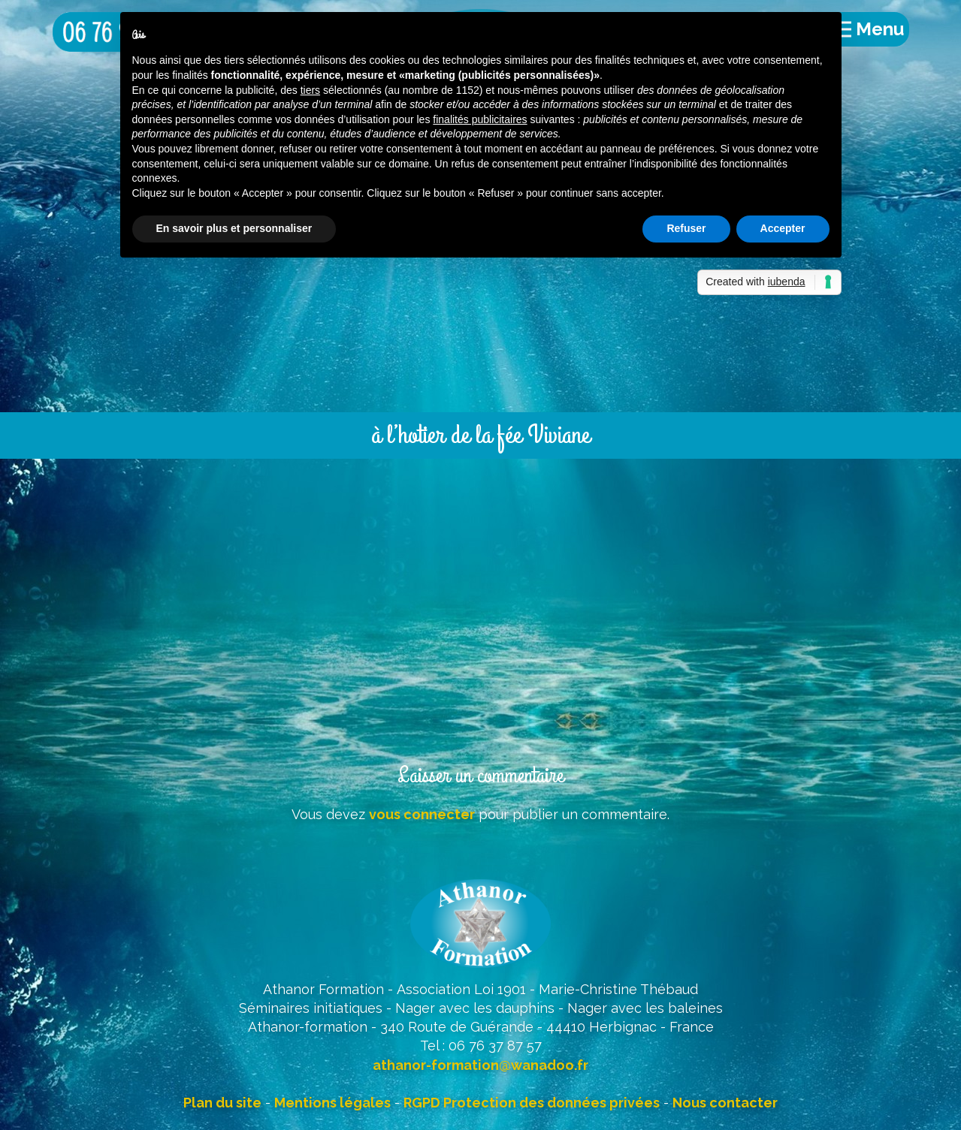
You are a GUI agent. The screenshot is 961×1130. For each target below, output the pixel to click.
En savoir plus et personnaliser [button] (234, 228)
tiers (310, 90)
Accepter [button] (782, 228)
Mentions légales (332, 1102)
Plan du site (222, 1102)
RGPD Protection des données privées (531, 1102)
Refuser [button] (686, 228)
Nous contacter (725, 1102)
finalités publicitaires (480, 119)
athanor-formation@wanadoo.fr (480, 1065)
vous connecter (422, 814)
